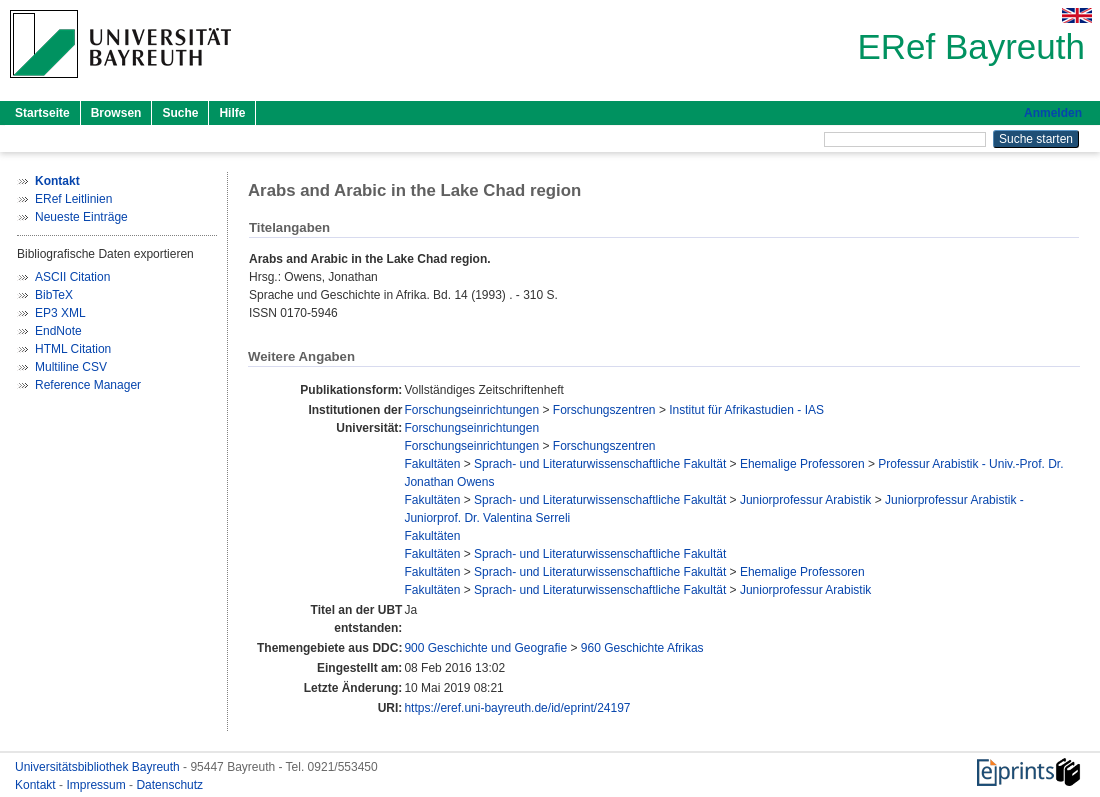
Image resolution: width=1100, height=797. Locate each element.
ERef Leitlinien (73, 199)
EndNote (58, 331)
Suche (180, 113)
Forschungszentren (604, 410)
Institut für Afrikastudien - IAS (746, 410)
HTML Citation (73, 349)
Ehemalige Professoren (802, 464)
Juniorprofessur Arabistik (805, 500)
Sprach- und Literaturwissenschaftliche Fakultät (600, 464)
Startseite (42, 113)
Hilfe (232, 113)
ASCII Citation (72, 277)
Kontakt (37, 785)
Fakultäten (432, 464)
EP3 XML (60, 313)
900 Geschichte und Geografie (485, 648)
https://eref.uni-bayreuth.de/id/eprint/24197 (517, 708)
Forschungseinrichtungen (471, 410)
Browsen (116, 113)
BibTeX (54, 295)
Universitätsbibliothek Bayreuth (99, 767)
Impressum (97, 785)
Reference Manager (88, 385)
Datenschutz (169, 785)
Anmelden (1053, 113)
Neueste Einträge (81, 217)
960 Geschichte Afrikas (642, 648)
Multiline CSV (71, 367)
